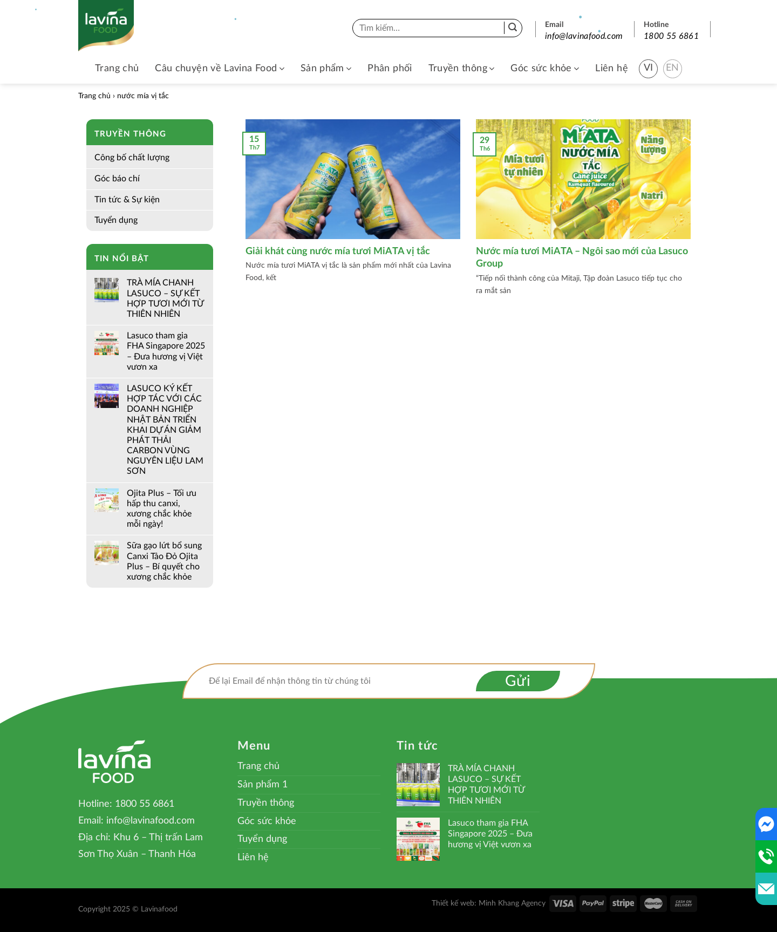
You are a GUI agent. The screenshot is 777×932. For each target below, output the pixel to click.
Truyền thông (461, 69)
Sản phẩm (326, 69)
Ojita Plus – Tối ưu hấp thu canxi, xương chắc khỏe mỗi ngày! (161, 509)
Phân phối (389, 68)
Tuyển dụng (116, 220)
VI (648, 68)
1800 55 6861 (671, 36)
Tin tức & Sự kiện (127, 199)
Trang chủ (117, 68)
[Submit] (512, 28)
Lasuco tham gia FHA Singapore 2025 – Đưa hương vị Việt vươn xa (166, 351)
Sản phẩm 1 (262, 785)
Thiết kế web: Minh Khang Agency (489, 903)
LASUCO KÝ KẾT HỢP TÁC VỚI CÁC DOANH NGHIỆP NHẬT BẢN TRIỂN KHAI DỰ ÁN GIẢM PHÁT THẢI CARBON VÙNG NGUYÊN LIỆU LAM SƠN (165, 430)
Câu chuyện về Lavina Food (219, 69)
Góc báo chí (117, 178)
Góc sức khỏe (544, 69)
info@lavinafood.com (584, 36)
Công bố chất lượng (131, 157)
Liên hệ (611, 68)
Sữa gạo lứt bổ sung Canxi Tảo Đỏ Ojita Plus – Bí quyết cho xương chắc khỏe (164, 561)
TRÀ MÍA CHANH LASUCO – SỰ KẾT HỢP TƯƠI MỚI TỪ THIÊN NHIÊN (165, 298)
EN (672, 68)
